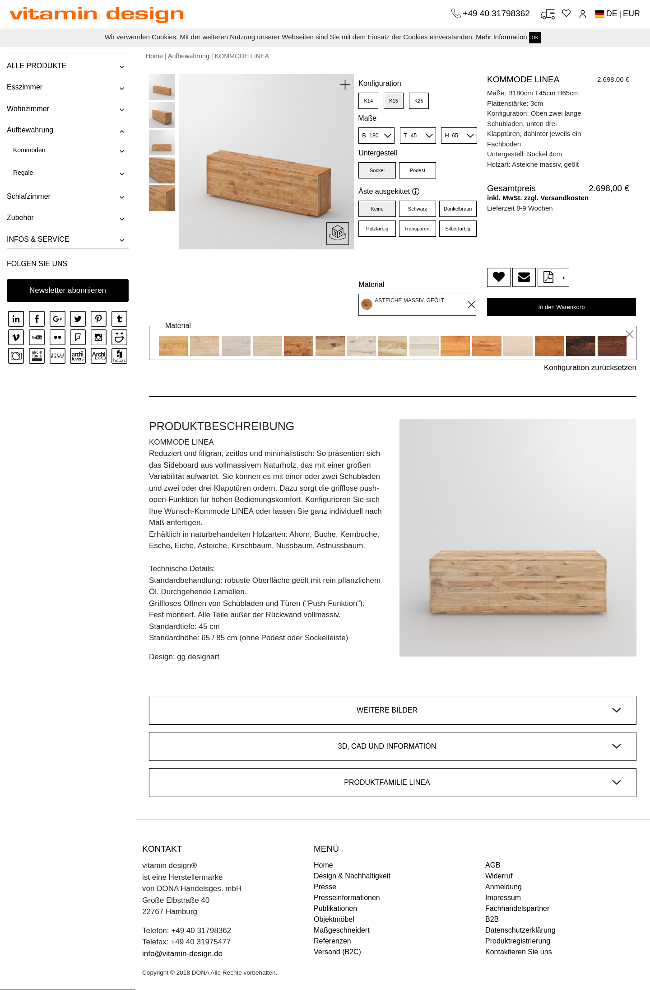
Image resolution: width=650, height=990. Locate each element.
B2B (492, 919)
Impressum (503, 897)
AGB (493, 865)
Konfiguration (379, 83)
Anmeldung (503, 887)
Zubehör (20, 217)
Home (154, 56)
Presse (325, 887)
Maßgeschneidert (342, 930)
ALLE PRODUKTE (36, 66)
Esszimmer (24, 87)
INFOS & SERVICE (38, 239)
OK (535, 37)
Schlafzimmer (29, 196)
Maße (367, 118)
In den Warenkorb (562, 307)
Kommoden (29, 150)
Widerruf (498, 876)
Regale (23, 172)
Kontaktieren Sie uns (518, 952)
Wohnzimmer (28, 109)
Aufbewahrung (30, 130)
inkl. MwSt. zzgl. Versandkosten (538, 198)
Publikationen (335, 908)
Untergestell (377, 153)
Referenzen (332, 941)
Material (371, 284)
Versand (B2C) (337, 952)
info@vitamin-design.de (182, 953)
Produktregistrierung (517, 941)
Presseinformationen (347, 897)
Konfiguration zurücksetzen (590, 367)
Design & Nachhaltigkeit (352, 876)
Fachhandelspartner (517, 908)
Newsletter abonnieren (67, 290)
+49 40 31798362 (497, 13)
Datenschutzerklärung (520, 930)
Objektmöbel (334, 919)
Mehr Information (501, 37)
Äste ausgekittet (388, 191)
